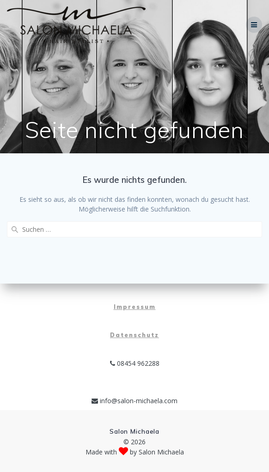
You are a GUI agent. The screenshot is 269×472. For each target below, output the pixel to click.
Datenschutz (134, 335)
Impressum (135, 306)
